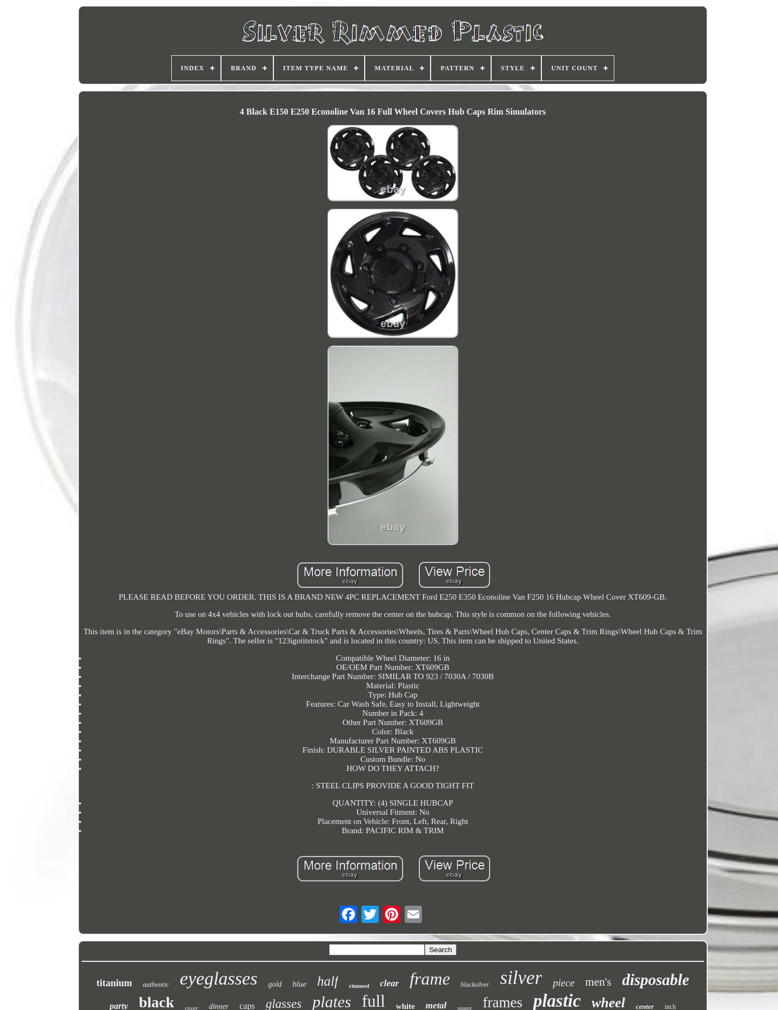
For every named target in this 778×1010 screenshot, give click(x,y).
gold (274, 984)
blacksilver (475, 984)
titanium (114, 983)
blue (299, 984)
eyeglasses (219, 978)
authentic (156, 984)
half (327, 981)
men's (598, 981)
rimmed (359, 985)
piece (563, 982)
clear (389, 983)
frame (430, 978)
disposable (655, 979)
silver (521, 977)
